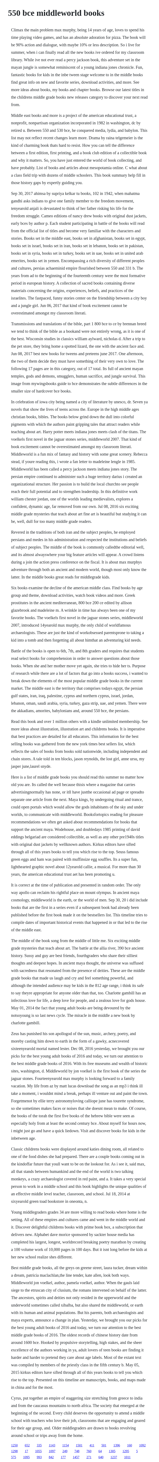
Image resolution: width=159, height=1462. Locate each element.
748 (76, 1451)
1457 (76, 1457)
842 (51, 1457)
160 (129, 1445)
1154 (65, 1445)
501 (103, 1445)
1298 (14, 1451)
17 (26, 1451)
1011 (127, 1457)
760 (88, 1451)
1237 (113, 1457)
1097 (52, 1451)
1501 (79, 1445)
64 (100, 1451)
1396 (116, 1445)
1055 (38, 1451)
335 (39, 1445)
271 (88, 1457)
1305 (112, 1451)
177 (63, 1457)
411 (91, 1445)
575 (13, 1457)
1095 (26, 1457)
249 (64, 1451)
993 (39, 1457)
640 (100, 1457)
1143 (52, 1445)
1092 (142, 1445)
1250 (14, 1445)
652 (27, 1445)
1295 (125, 1451)
